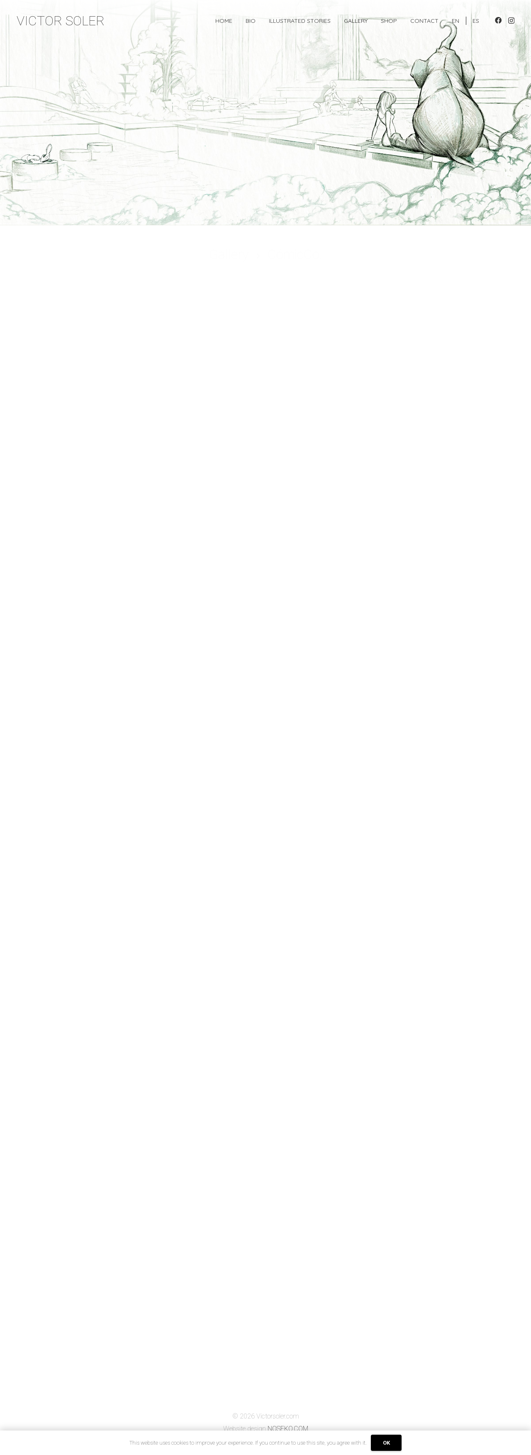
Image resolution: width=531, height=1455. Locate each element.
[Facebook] (498, 20)
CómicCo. (295, 254)
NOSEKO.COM (288, 1429)
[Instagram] (511, 20)
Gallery (228, 254)
